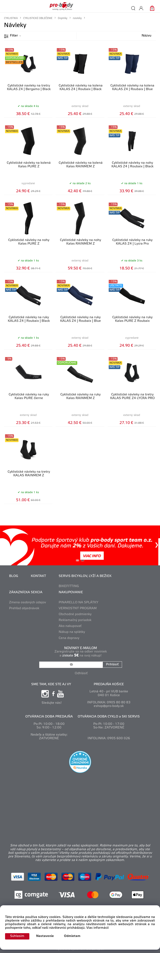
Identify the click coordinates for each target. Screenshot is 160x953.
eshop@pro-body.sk (109, 706)
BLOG (13, 576)
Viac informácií (97, 927)
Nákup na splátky (72, 632)
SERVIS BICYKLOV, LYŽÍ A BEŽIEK (85, 576)
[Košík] (152, 8)
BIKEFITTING (69, 586)
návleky (77, 18)
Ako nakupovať (70, 626)
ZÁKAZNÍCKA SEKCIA (25, 592)
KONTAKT (38, 576)
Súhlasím (17, 936)
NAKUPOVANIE (71, 592)
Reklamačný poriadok (75, 620)
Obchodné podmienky (75, 614)
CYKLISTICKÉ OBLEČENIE (37, 18)
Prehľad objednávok (24, 608)
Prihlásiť (112, 664)
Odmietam (72, 936)
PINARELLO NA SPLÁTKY (78, 602)
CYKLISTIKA (11, 18)
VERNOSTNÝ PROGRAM (78, 608)
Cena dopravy (69, 638)
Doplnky (62, 18)
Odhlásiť (81, 673)
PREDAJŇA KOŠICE (109, 684)
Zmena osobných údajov (27, 602)
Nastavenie (45, 936)
